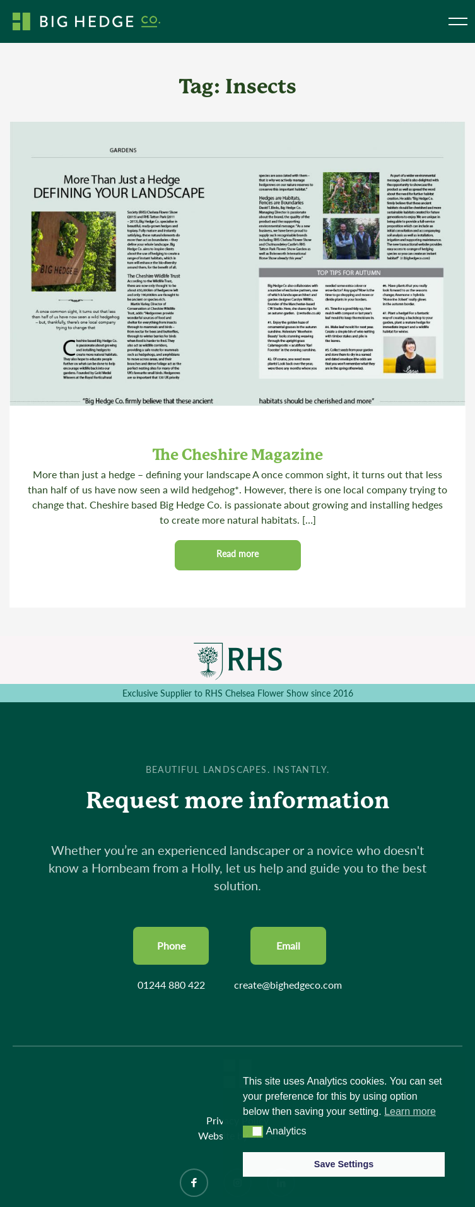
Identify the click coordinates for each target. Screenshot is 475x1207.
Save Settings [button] (343, 1164)
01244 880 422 (171, 984)
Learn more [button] (410, 1111)
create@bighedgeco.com (288, 984)
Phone (171, 945)
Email (288, 945)
